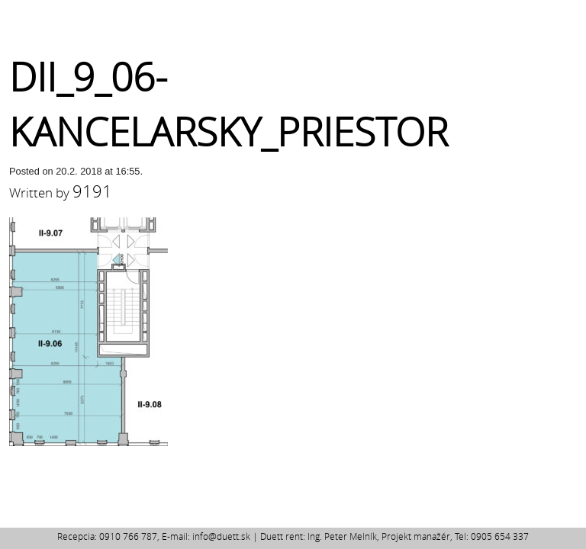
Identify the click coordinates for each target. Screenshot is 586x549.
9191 (92, 191)
